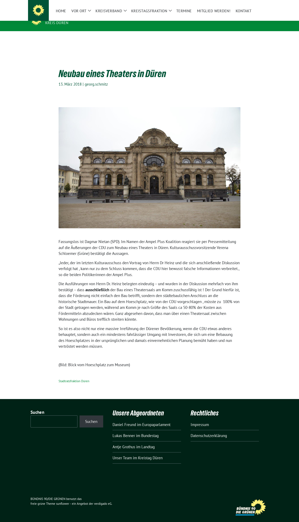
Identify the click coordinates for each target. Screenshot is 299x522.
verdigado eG (103, 497)
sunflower (62, 497)
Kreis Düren (56, 22)
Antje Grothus (124, 440)
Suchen (37, 406)
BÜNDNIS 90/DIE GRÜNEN (70, 17)
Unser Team (122, 451)
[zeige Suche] (261, 4)
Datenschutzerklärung (209, 429)
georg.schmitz (96, 77)
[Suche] (255, 4)
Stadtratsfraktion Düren (74, 375)
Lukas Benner (124, 429)
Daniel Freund (124, 418)
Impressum (200, 418)
